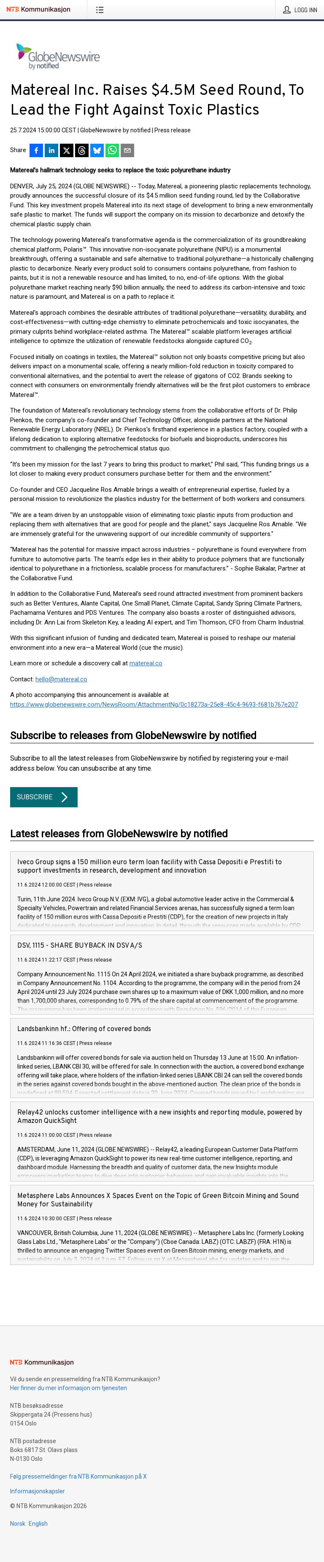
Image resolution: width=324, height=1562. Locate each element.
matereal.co (146, 663)
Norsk (17, 1523)
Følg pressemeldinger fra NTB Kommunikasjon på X (78, 1476)
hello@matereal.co (61, 679)
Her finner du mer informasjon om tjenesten (68, 1388)
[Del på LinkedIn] (51, 151)
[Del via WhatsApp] (112, 151)
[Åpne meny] (101, 9)
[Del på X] (66, 151)
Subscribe (44, 797)
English (38, 1523)
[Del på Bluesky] (97, 151)
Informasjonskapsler (37, 1491)
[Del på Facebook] (36, 151)
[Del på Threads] (82, 151)
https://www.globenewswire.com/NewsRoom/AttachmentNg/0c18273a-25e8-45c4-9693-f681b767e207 (154, 704)
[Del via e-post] (127, 151)
